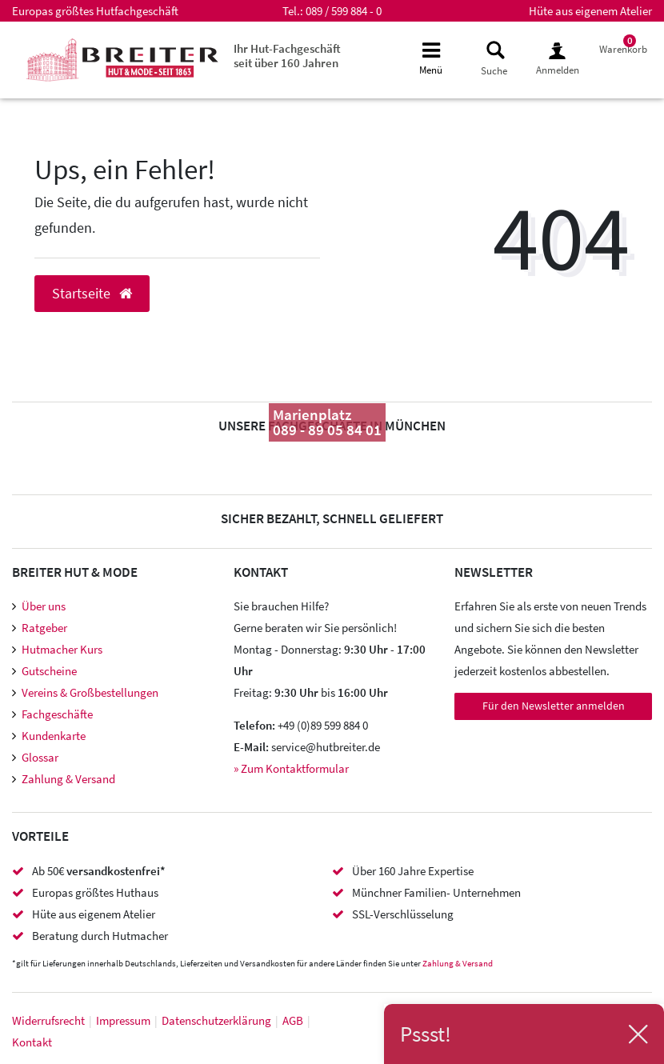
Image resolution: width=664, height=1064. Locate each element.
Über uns (44, 606)
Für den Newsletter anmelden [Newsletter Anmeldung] (553, 705)
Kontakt (32, 1042)
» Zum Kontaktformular (291, 768)
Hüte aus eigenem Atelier (590, 10)
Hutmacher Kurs (62, 649)
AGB (292, 1020)
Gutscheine (49, 670)
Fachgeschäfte (57, 714)
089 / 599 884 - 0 (344, 10)
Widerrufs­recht (48, 1020)
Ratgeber (44, 627)
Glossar (40, 757)
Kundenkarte (54, 735)
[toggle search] (494, 58)
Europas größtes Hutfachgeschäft (95, 10)
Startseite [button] (92, 293)
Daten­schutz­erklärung (216, 1020)
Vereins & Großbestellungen (90, 692)
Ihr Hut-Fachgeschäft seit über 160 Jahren (287, 55)
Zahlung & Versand (68, 778)
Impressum (123, 1020)
